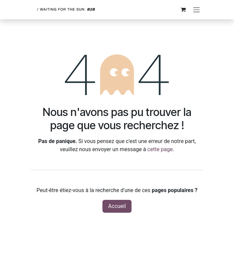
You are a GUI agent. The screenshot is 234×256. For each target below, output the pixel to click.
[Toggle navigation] (196, 10)
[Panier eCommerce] (183, 9)
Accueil (117, 206)
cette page (160, 149)
